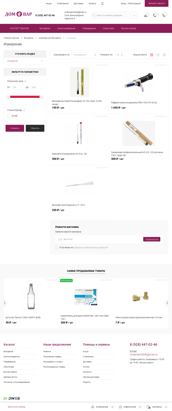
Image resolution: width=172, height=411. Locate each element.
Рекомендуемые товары (54, 367)
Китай (15, 116)
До (27, 87)
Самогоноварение (12, 356)
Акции (49, 3)
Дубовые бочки (10, 377)
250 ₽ (79, 211)
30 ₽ (11, 322)
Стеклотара (9, 367)
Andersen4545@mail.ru (143, 354)
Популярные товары (52, 356)
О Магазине (62, 3)
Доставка (78, 3)
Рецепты (87, 382)
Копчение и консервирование (17, 382)
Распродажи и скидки (53, 362)
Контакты (87, 372)
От (8, 87)
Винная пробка (10, 372)
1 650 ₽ (138, 109)
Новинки (47, 351)
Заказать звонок (156, 3)
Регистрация (134, 3)
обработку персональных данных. (90, 247)
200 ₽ (67, 322)
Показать (15, 128)
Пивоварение (9, 362)
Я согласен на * (83, 247)
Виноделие (8, 351)
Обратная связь (14, 407)
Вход (123, 3)
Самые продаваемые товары (86, 271)
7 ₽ (120, 322)
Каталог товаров (19, 28)
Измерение (12, 61)
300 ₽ (79, 160)
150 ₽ (79, 109)
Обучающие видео (91, 377)
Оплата (92, 3)
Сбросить (35, 128)
